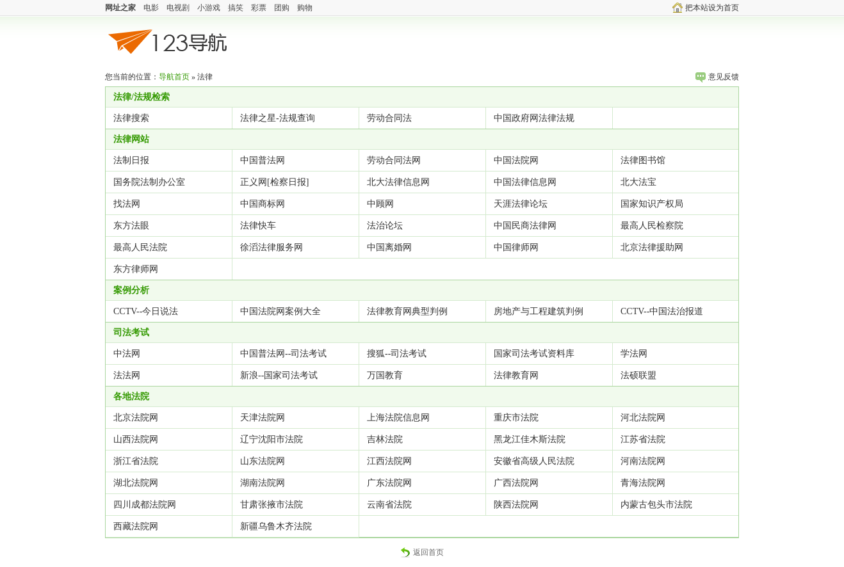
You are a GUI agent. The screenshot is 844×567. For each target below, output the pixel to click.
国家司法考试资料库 (534, 353)
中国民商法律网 (525, 225)
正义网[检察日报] (274, 182)
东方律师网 (135, 269)
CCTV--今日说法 (145, 311)
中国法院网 (516, 160)
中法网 (126, 353)
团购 (281, 7)
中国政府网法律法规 (534, 118)
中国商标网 (262, 204)
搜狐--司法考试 (396, 353)
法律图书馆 (643, 160)
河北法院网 (643, 417)
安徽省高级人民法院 (534, 461)
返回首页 (422, 552)
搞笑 (235, 7)
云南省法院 (389, 504)
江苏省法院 (643, 439)
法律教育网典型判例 (407, 311)
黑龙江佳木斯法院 (529, 439)
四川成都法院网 (144, 504)
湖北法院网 (135, 483)
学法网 (634, 353)
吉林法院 (385, 439)
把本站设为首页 (705, 7)
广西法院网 (516, 483)
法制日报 (131, 160)
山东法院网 (262, 461)
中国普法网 (262, 160)
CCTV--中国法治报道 (662, 311)
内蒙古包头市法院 (656, 504)
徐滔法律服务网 (271, 247)
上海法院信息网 (398, 417)
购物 (304, 7)
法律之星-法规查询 (277, 118)
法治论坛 (385, 225)
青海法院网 (643, 483)
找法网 (126, 204)
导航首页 (174, 76)
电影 (151, 7)
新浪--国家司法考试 (279, 375)
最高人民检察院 (652, 225)
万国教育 (385, 375)
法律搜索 (131, 118)
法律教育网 (516, 375)
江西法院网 (389, 461)
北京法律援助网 (652, 247)
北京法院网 (135, 417)
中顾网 (380, 204)
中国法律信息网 (525, 182)
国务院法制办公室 (149, 182)
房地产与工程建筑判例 (538, 311)
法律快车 (258, 225)
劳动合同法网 (394, 160)
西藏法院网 (135, 526)
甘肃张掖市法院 (271, 504)
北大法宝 (638, 182)
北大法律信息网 (398, 182)
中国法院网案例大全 (280, 311)
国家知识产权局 (652, 204)
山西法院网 (135, 439)
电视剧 (178, 7)
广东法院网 (389, 483)
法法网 (126, 375)
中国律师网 (516, 247)
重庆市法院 (516, 417)
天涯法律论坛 (521, 204)
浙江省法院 (135, 461)
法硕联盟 (638, 375)
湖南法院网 (262, 483)
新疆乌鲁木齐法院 (276, 526)
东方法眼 (131, 225)
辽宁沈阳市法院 (271, 439)
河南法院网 (643, 461)
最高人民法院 (140, 247)
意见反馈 (717, 76)
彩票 (258, 7)
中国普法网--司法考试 (283, 353)
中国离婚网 (389, 247)
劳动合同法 (389, 118)
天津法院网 (262, 417)
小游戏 (208, 7)
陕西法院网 (516, 504)
